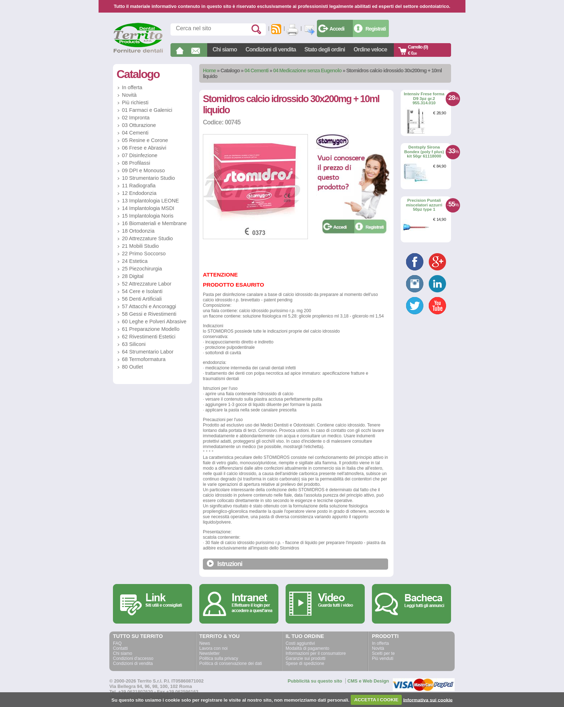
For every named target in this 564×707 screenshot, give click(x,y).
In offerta (132, 87)
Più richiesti (135, 102)
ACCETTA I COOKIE (376, 699)
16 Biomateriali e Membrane (154, 223)
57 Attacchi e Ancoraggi (149, 306)
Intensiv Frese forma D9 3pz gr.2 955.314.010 (424, 98)
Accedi (336, 29)
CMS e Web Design (368, 681)
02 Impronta (136, 117)
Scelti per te (383, 653)
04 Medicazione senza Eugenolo (307, 70)
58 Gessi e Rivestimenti (149, 314)
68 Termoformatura (143, 359)
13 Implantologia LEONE (150, 201)
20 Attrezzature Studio (147, 238)
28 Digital (133, 276)
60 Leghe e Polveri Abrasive (154, 321)
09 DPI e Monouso (143, 170)
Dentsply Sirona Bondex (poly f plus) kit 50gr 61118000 (424, 151)
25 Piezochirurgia (142, 269)
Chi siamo (225, 49)
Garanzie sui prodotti (306, 658)
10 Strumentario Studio (148, 178)
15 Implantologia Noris (147, 216)
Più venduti (382, 658)
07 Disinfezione (139, 155)
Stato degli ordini (324, 49)
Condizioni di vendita (270, 49)
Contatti (120, 648)
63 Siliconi (134, 344)
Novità (129, 95)
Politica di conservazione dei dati (230, 663)
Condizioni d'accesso (133, 658)
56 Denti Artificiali (142, 299)
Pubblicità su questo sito (315, 681)
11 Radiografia (139, 185)
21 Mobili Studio (140, 246)
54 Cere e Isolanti (142, 291)
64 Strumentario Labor (147, 352)
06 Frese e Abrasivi (144, 148)
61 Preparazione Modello (150, 329)
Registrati (375, 29)
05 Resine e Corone (145, 140)
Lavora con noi (213, 648)
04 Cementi (257, 70)
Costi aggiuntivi (300, 643)
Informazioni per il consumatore (316, 653)
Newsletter (209, 653)
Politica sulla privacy (218, 658)
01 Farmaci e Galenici (147, 110)
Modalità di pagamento (307, 648)
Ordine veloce (370, 49)
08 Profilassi (136, 163)
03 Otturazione (139, 125)
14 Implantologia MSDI (148, 208)
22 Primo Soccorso (144, 253)
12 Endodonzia (139, 193)
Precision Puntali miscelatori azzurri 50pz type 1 (424, 204)
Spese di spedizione (305, 663)
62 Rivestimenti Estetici (149, 336)
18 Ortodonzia (138, 231)
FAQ (117, 643)
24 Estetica (134, 261)
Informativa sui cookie (427, 699)
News (204, 643)
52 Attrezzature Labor (147, 284)
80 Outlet (132, 367)
